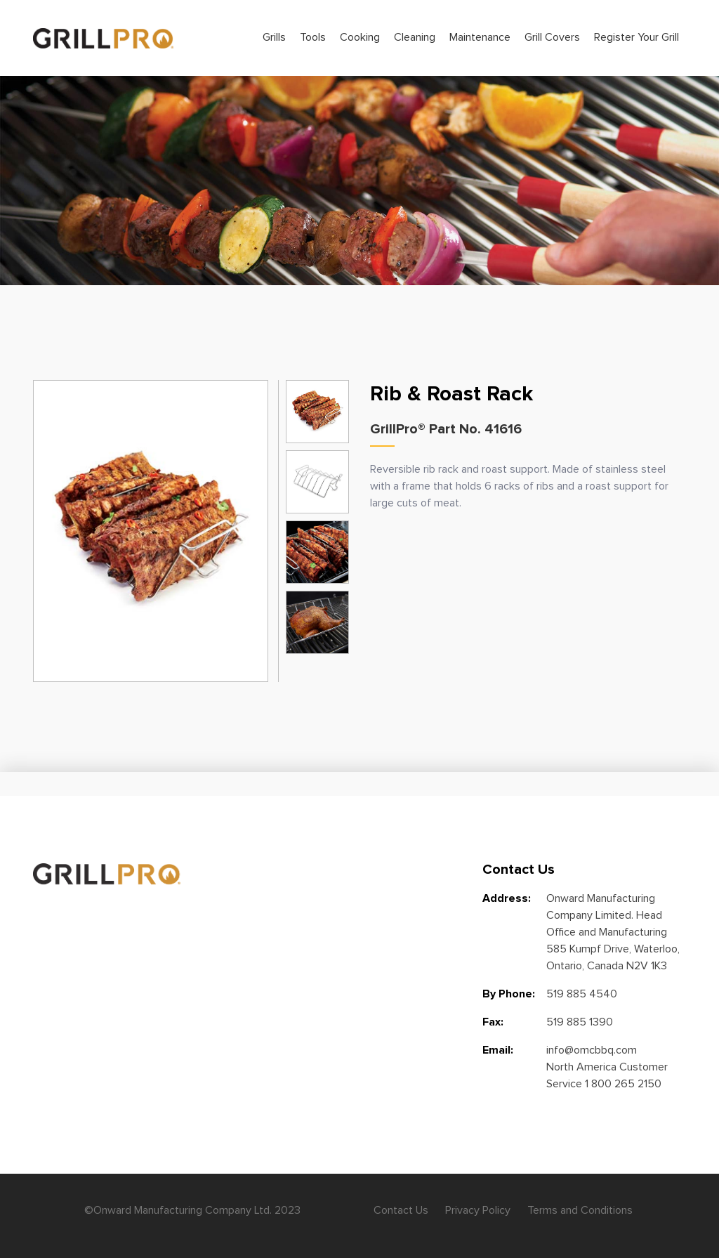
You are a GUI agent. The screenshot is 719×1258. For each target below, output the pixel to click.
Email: (497, 1050)
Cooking (360, 37)
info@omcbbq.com (591, 1050)
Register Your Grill (636, 37)
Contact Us (401, 1210)
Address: (506, 898)
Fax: (492, 1022)
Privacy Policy (477, 1210)
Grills (274, 37)
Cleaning (414, 37)
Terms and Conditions (580, 1210)
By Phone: (508, 994)
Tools (313, 37)
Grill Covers (552, 37)
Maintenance (479, 37)
